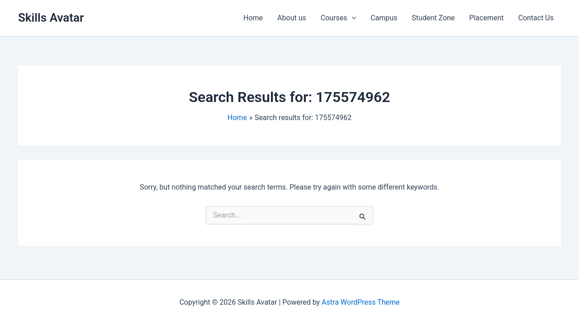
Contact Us (536, 18)
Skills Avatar (51, 17)
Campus (383, 18)
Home (253, 18)
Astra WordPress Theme (360, 302)
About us (291, 18)
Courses (338, 18)
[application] (351, 18)
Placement (486, 18)
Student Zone (433, 18)
